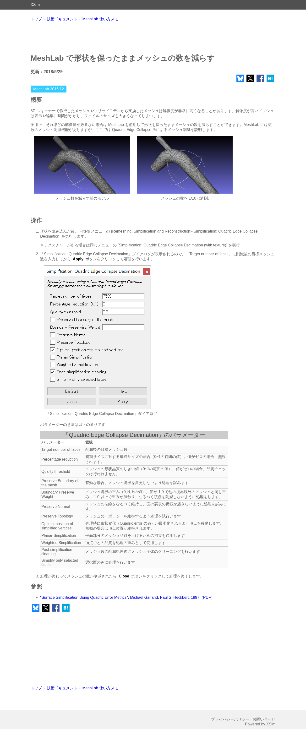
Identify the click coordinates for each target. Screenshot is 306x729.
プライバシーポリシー (230, 719)
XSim (35, 5)
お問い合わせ (263, 719)
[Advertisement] (153, 37)
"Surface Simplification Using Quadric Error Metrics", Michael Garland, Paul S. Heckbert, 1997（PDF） (127, 597)
